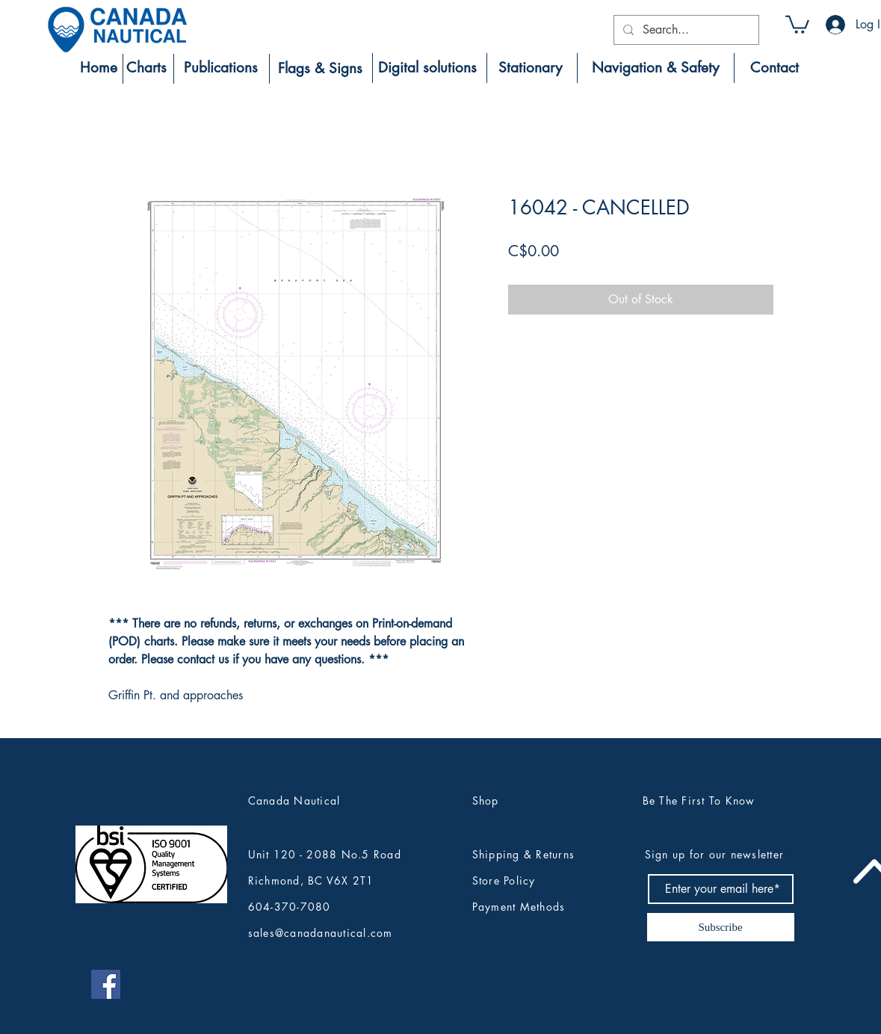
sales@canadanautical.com (320, 933)
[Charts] (147, 68)
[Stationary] (530, 68)
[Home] (99, 68)
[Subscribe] (721, 927)
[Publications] (221, 68)
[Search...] (685, 30)
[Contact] (775, 68)
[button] (797, 23)
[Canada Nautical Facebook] (105, 984)
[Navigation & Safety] (656, 68)
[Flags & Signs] (320, 69)
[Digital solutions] (427, 68)
